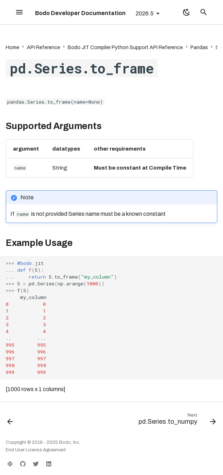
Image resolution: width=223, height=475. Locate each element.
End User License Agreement (36, 449)
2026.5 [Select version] (145, 13)
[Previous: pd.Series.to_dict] (10, 420)
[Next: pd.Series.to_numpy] (176, 420)
